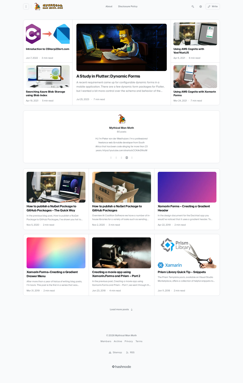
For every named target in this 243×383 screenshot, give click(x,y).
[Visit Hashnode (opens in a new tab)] (121, 366)
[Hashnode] (132, 158)
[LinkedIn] (121, 158)
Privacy (129, 341)
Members (106, 341)
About (109, 7)
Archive (118, 341)
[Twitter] (111, 158)
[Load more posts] (121, 309)
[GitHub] (116, 158)
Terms (139, 341)
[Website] (126, 158)
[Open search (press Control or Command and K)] (193, 6)
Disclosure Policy (127, 7)
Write (213, 7)
